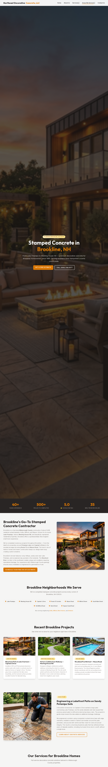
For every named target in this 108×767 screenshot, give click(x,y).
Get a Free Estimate (43, 267)
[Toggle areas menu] (94, 3)
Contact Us (101, 3)
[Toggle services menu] (78, 3)
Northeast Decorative (21, 3)
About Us (67, 3)
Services (75, 3)
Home (59, 3)
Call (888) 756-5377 (65, 267)
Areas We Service (88, 3)
